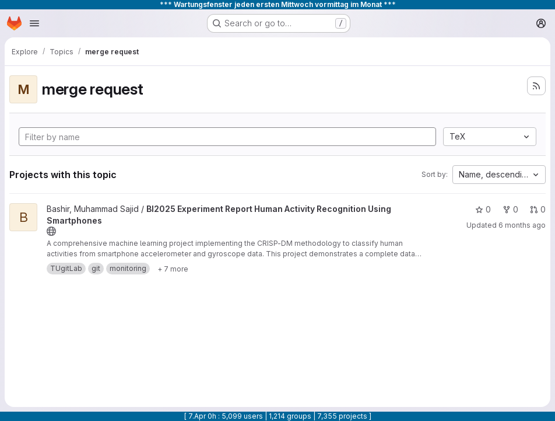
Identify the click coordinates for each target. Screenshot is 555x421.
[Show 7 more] (173, 269)
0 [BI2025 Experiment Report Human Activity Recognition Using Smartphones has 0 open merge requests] (538, 209)
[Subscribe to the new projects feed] (536, 85)
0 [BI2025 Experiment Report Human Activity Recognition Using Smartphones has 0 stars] (483, 209)
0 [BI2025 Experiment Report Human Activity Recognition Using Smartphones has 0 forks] (510, 209)
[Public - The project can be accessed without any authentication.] (51, 231)
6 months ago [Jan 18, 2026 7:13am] (522, 225)
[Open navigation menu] (34, 23)
